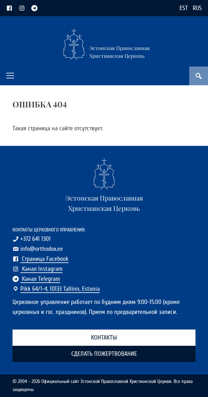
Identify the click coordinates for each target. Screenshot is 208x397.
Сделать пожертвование (104, 353)
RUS (197, 8)
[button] (10, 75)
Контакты (104, 337)
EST (184, 8)
